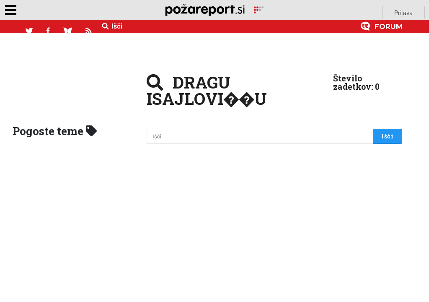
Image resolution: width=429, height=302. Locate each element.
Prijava (403, 9)
